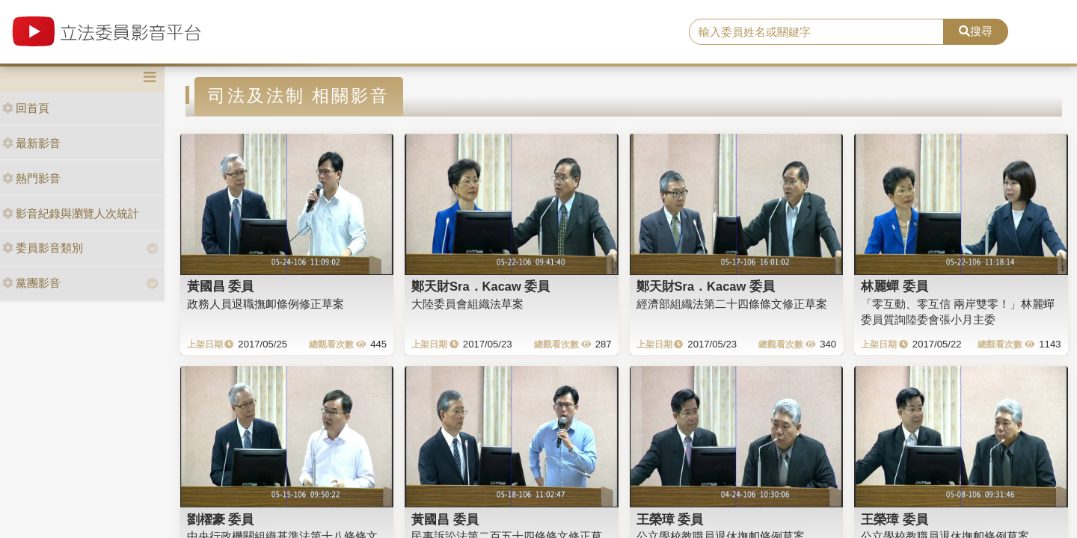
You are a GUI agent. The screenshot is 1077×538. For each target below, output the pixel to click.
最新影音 (31, 143)
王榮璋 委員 (670, 519)
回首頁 (25, 108)
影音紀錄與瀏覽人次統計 (70, 213)
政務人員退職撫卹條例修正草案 (265, 303)
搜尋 (975, 31)
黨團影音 (31, 282)
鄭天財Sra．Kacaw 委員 (480, 286)
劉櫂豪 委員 (220, 519)
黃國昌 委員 (220, 286)
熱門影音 (31, 178)
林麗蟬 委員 (894, 286)
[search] (816, 32)
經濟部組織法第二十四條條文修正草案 (731, 303)
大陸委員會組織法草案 (467, 303)
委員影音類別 (42, 247)
